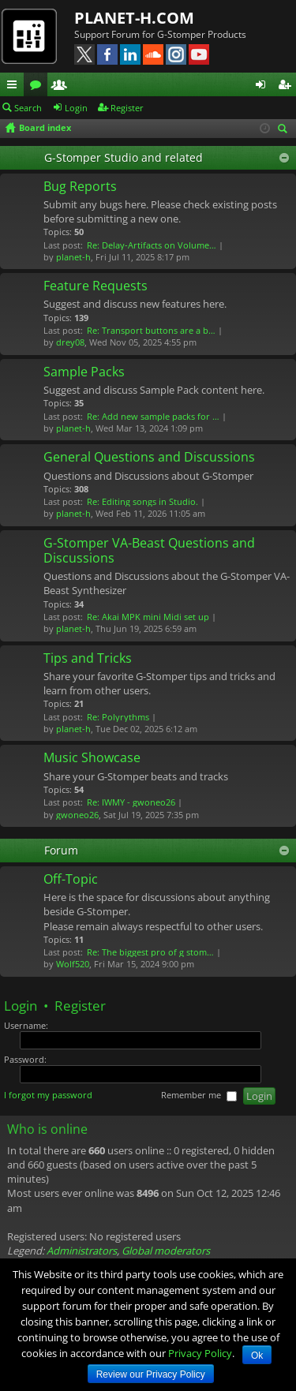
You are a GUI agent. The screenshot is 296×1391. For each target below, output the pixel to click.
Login (76, 108)
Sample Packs (84, 372)
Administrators (82, 1250)
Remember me (199, 1095)
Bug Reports (80, 187)
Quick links (15, 86)
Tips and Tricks (87, 659)
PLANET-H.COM (134, 17)
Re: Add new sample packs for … (153, 416)
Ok (257, 1355)
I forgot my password (48, 1095)
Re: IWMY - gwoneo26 (131, 802)
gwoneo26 (77, 815)
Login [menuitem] (263, 86)
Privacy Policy (200, 1353)
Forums (38, 86)
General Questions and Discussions (149, 458)
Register (127, 108)
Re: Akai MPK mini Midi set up (148, 617)
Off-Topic (70, 880)
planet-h (73, 257)
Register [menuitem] (287, 86)
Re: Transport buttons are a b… (151, 330)
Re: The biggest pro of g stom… (150, 952)
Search (28, 108)
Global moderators (166, 1250)
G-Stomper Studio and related (123, 157)
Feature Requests (95, 286)
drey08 (70, 342)
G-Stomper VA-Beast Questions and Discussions (149, 551)
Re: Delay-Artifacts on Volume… (151, 245)
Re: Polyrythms (118, 717)
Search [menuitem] (284, 129)
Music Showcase (92, 758)
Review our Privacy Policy (150, 1374)
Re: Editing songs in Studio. (142, 501)
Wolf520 (72, 964)
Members (62, 86)
